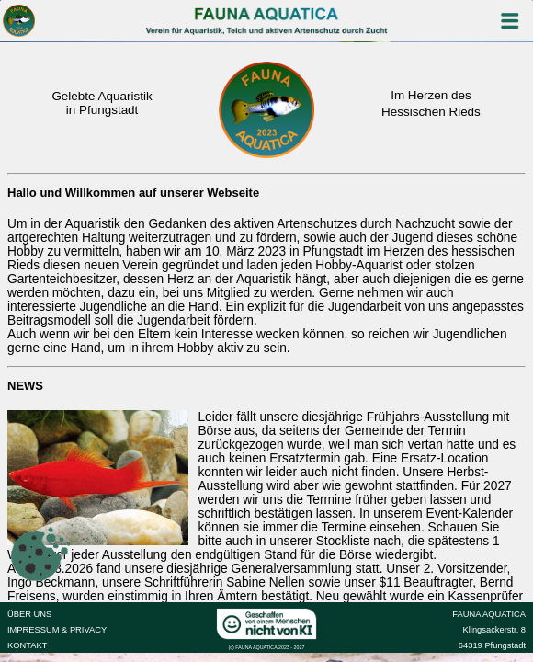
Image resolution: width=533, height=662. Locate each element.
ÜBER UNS (29, 614)
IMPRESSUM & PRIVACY (57, 629)
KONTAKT (27, 645)
